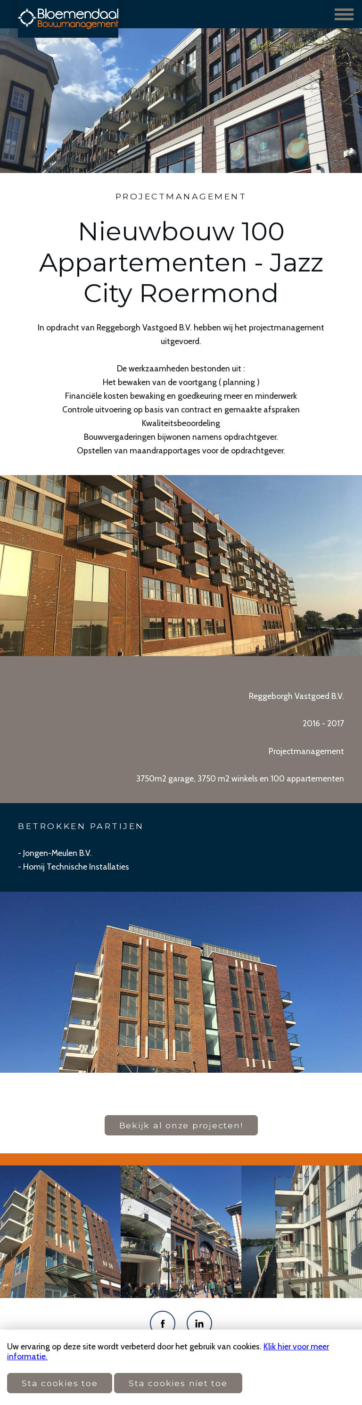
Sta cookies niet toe (178, 1383)
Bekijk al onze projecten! (181, 1125)
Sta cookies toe (60, 1383)
